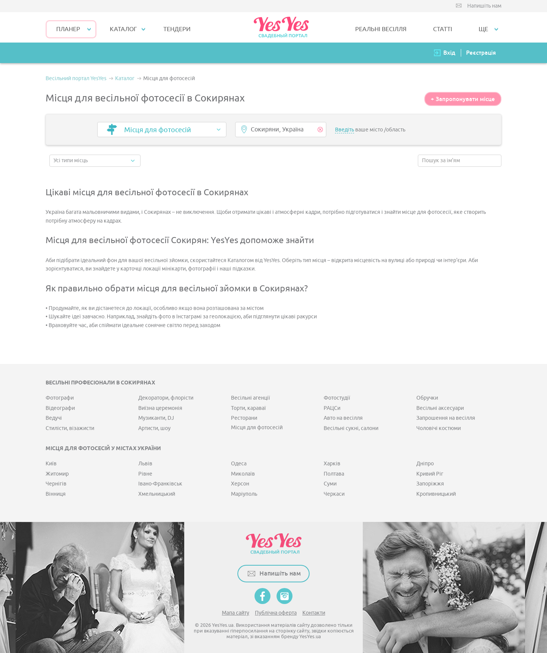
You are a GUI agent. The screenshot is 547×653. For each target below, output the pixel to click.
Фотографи (60, 398)
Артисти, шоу (154, 428)
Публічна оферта (276, 613)
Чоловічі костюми (438, 428)
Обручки (427, 398)
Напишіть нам (484, 6)
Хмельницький (156, 494)
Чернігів (56, 484)
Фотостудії (337, 398)
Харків (332, 463)
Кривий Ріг (429, 474)
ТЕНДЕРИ (177, 29)
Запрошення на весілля (445, 418)
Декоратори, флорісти (165, 398)
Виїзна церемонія (160, 408)
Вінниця (56, 494)
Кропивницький (436, 494)
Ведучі (54, 418)
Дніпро (425, 463)
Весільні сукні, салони (351, 428)
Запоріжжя (430, 484)
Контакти (313, 613)
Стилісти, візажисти (70, 428)
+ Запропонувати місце (463, 99)
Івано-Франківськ (160, 484)
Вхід (449, 52)
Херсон (240, 484)
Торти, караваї (248, 408)
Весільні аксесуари (440, 408)
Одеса (239, 463)
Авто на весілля (343, 418)
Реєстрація (481, 52)
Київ (51, 463)
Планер (68, 29)
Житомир (57, 474)
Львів (145, 463)
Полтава (334, 474)
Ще (483, 29)
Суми (330, 484)
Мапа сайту (235, 613)
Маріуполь (244, 494)
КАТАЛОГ (123, 29)
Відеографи (60, 408)
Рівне (145, 474)
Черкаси (334, 494)
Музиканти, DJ (156, 418)
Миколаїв (243, 474)
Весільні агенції (250, 398)
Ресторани (244, 418)
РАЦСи (332, 408)
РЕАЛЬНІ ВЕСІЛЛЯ (380, 29)
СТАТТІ (442, 29)
